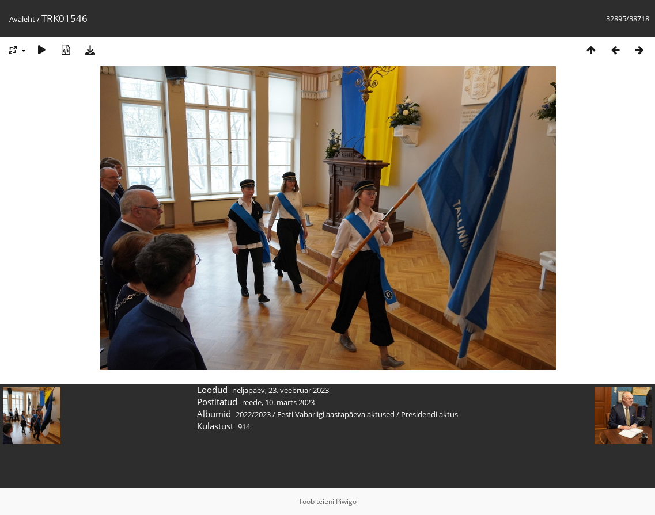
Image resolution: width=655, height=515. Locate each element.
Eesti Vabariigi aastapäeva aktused (336, 414)
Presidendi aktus (429, 414)
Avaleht (22, 19)
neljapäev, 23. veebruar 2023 (280, 390)
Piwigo (346, 501)
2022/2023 (253, 414)
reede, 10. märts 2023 (278, 402)
